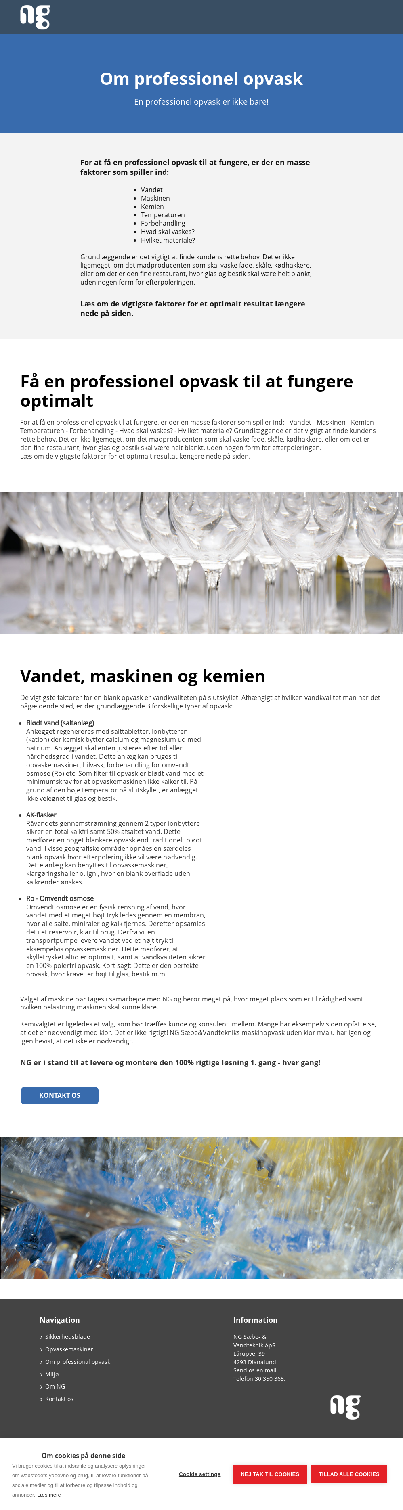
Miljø (52, 1374)
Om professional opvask (77, 1361)
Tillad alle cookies (349, 1474)
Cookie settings (200, 1474)
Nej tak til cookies (270, 1474)
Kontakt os (59, 1095)
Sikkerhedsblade (67, 1336)
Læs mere (49, 1495)
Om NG (55, 1386)
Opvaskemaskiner (69, 1349)
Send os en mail (255, 1370)
